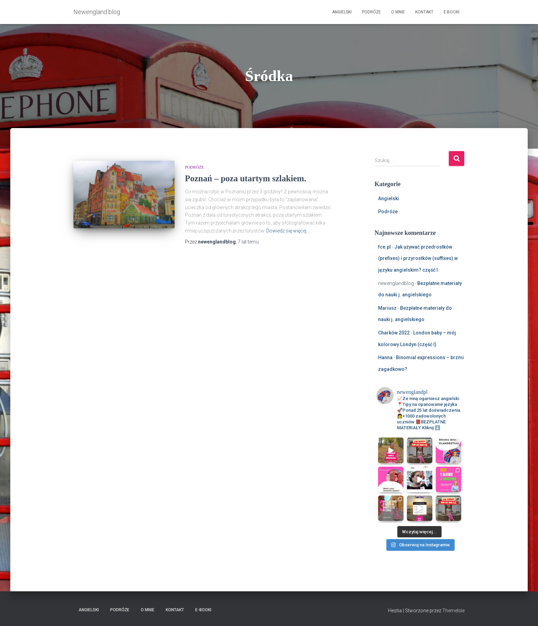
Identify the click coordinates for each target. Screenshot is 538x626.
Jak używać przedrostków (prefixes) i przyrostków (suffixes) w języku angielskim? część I (418, 258)
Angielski (342, 12)
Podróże (371, 12)
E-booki (451, 12)
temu (248, 241)
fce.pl (384, 247)
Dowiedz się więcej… (287, 231)
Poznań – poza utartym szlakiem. (245, 178)
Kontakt (424, 12)
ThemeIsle (453, 610)
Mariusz (387, 308)
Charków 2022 (394, 332)
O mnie (398, 12)
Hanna (385, 357)
